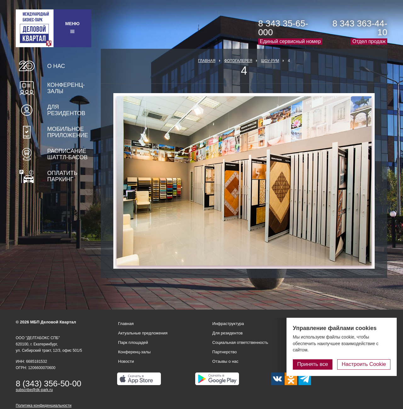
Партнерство (224, 352)
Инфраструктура (228, 323)
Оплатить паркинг (62, 176)
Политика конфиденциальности (43, 405)
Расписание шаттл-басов (67, 154)
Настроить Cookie (364, 364)
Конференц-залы (66, 88)
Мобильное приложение (67, 132)
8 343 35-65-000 (283, 28)
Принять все (312, 364)
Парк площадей (133, 342)
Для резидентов (66, 110)
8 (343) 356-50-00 (48, 383)
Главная (206, 61)
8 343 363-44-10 (359, 28)
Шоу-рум (270, 61)
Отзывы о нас (225, 361)
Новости (126, 361)
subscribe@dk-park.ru (34, 390)
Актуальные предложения (142, 333)
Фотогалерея (238, 61)
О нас (56, 66)
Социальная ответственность (240, 342)
